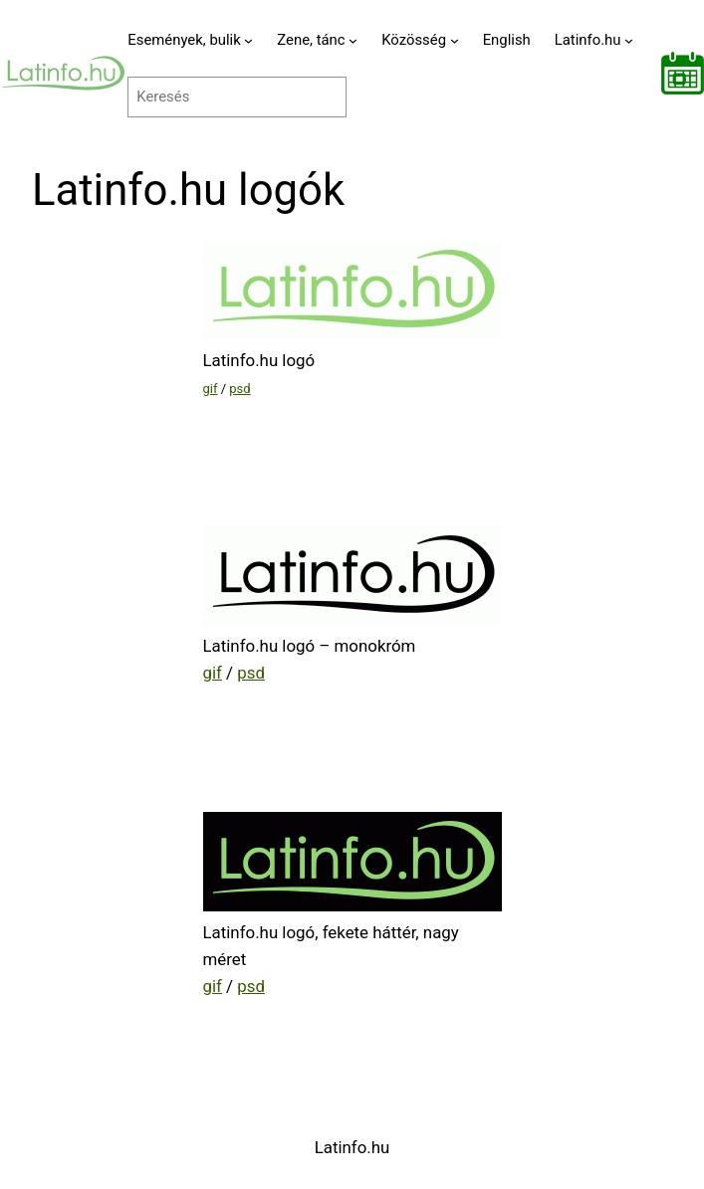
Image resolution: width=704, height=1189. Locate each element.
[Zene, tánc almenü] (353, 40)
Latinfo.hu (352, 1147)
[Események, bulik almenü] (248, 40)
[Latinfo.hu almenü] (628, 40)
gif (210, 388)
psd (239, 388)
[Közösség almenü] (454, 40)
